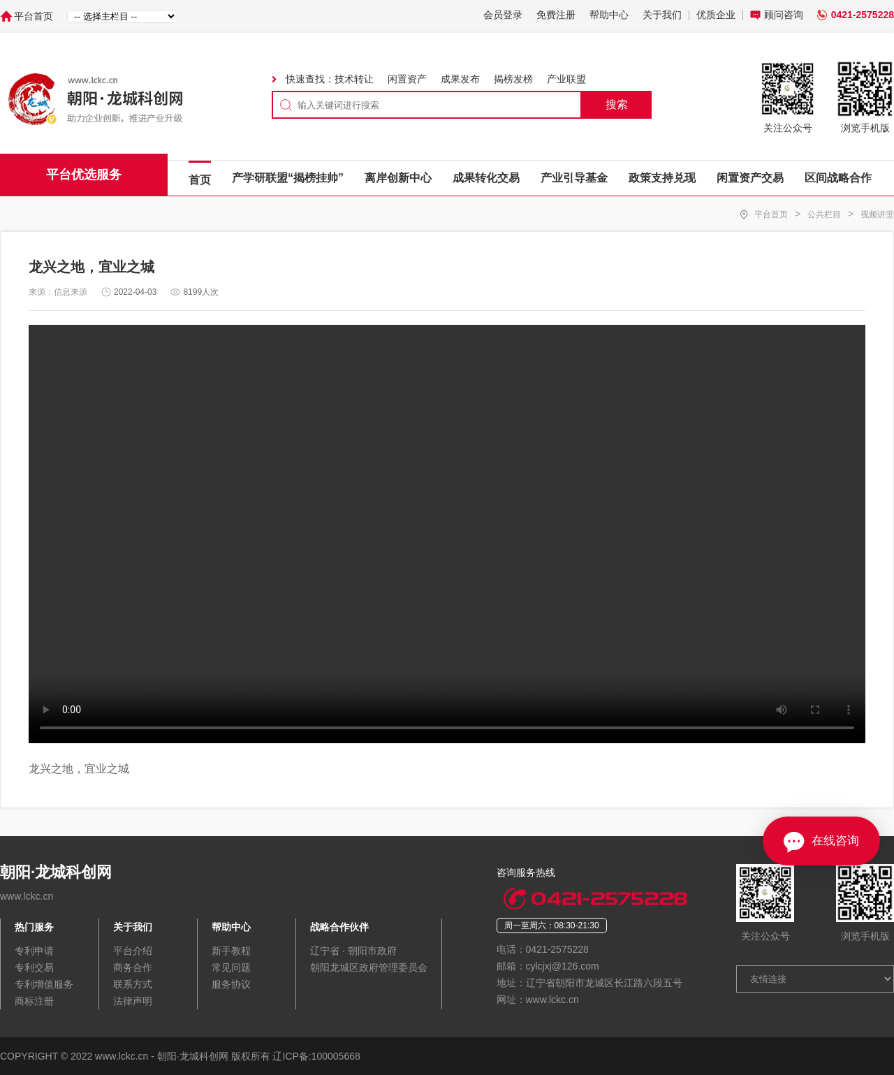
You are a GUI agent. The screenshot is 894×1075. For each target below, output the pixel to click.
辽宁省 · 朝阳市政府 (353, 950)
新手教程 (231, 950)
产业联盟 (566, 79)
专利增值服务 (44, 984)
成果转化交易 (486, 178)
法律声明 (132, 1001)
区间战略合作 (838, 178)
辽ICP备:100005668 (316, 1056)
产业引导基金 (574, 178)
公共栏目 (824, 214)
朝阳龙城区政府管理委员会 (368, 967)
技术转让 (354, 79)
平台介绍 (132, 950)
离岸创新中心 (398, 178)
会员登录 (502, 14)
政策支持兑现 (662, 178)
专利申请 (34, 950)
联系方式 (132, 984)
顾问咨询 (783, 14)
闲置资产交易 (750, 178)
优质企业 (715, 14)
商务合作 (132, 967)
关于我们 (662, 14)
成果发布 (460, 79)
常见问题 (231, 967)
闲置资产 (407, 79)
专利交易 (34, 967)
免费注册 (556, 14)
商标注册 (34, 1001)
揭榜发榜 (513, 79)
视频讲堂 (877, 214)
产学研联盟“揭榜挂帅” (288, 178)
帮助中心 (609, 14)
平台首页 (33, 16)
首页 (200, 180)
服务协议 (231, 984)
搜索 (617, 104)
